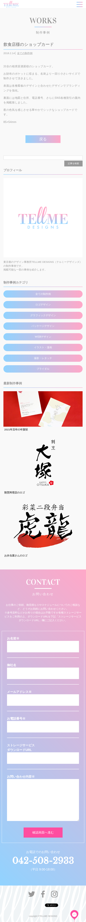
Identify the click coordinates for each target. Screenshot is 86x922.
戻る (43, 139)
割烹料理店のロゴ (14, 492)
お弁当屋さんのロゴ (15, 555)
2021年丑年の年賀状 (16, 429)
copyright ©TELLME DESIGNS (43, 916)
